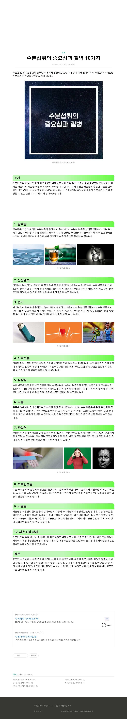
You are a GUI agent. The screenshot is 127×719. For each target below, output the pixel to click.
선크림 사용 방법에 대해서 (21, 683)
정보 (63, 52)
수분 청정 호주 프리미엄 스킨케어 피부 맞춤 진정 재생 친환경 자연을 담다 (47, 640)
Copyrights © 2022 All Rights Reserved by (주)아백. (77, 711)
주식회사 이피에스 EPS (26, 618)
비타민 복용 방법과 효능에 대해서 (24, 686)
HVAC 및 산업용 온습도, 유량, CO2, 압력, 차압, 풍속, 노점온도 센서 (44, 622)
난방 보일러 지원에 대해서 (73, 679)
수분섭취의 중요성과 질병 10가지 (64, 57)
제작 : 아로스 (38, 711)
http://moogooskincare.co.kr (27, 633)
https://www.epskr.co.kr (24, 615)
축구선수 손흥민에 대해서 (73, 683)
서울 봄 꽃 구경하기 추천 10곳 (23, 679)
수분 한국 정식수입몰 (25, 636)
